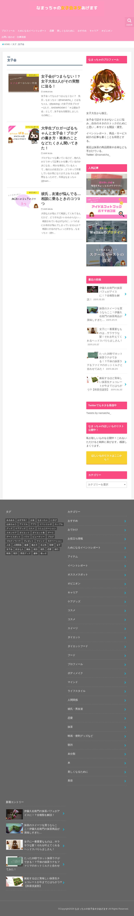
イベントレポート (78, 564)
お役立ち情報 (75, 537)
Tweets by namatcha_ (98, 412)
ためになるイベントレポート (32, 32)
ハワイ (27, 536)
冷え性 (43, 544)
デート (51, 532)
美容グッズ (25, 552)
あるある (10, 519)
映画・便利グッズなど (80, 735)
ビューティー (38, 536)
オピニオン (106, 32)
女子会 (9, 548)
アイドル (23, 523)
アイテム (73, 555)
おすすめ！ (22, 519)
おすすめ (82, 32)
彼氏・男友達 (75, 708)
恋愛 (52, 32)
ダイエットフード (78, 645)
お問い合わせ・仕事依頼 (14, 38)
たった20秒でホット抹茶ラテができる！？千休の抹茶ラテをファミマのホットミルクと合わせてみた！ (104, 361)
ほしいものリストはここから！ (106, 457)
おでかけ (73, 529)
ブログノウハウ (13, 540)
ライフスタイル (76, 690)
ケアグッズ (20, 527)
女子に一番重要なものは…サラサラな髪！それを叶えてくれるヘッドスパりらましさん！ (104, 337)
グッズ (9, 527)
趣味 (36, 552)
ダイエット (24, 532)
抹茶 (70, 726)
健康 (26, 544)
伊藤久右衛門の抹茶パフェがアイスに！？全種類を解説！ (104, 294)
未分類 (71, 753)
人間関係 (17, 544)
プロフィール (8, 32)
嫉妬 (28, 548)
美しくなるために (66, 32)
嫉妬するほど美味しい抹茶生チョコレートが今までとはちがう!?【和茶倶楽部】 (105, 383)
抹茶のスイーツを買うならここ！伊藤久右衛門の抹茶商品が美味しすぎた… (104, 314)
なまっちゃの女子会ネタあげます (91, 908)
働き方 (34, 544)
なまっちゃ (43, 519)
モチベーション (55, 540)
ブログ (51, 536)
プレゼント (29, 540)
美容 (70, 780)
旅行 (56, 548)
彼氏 (42, 548)
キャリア (94, 32)
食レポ (43, 552)
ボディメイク (75, 672)
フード (71, 654)
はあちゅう (11, 523)
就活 (36, 548)
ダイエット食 (38, 532)
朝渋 (15, 552)
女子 (59, 544)
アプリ (33, 523)
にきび (54, 519)
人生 (8, 544)
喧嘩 (51, 544)
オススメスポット (78, 573)
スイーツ (73, 627)
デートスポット (13, 536)
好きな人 (19, 548)
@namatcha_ (102, 156)
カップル (59, 523)
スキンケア (11, 532)
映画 (8, 552)
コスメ (31, 527)
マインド (41, 540)
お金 (32, 519)
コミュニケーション (47, 527)
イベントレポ (46, 523)
